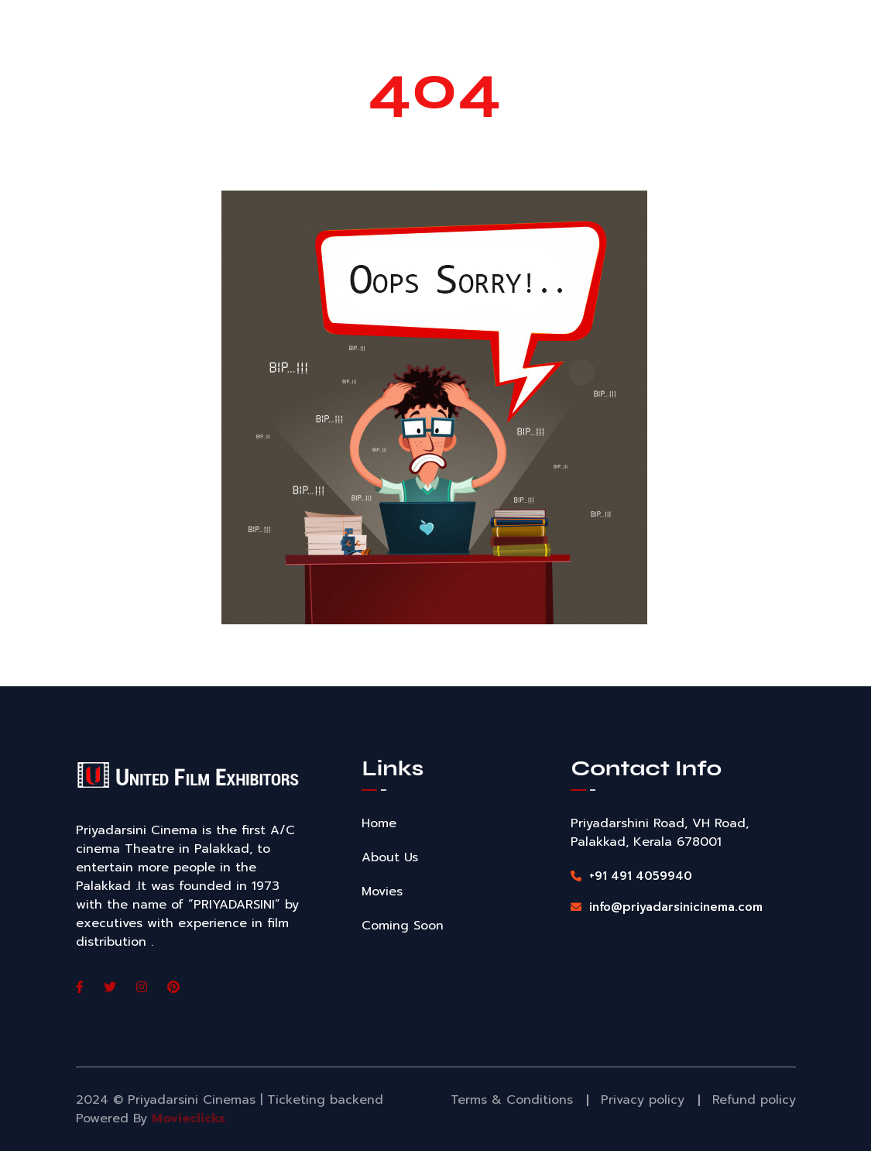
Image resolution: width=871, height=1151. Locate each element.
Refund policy (754, 1100)
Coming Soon (403, 925)
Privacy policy (642, 1100)
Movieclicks (188, 1118)
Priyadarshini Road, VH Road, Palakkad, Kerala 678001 (660, 832)
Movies (382, 891)
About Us (390, 857)
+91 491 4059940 (631, 876)
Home (379, 823)
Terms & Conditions (512, 1100)
